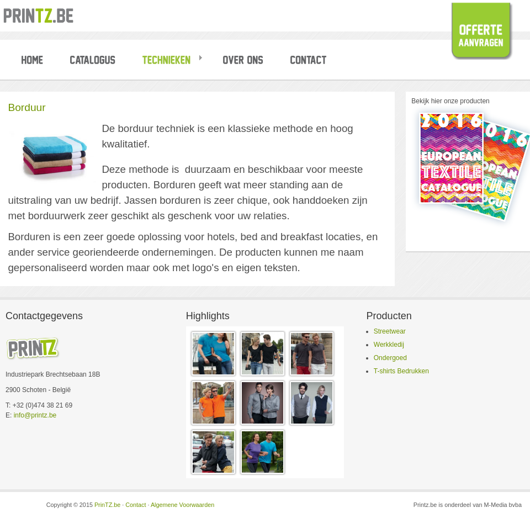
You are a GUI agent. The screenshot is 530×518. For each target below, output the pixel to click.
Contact (135, 504)
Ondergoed (390, 358)
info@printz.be (35, 415)
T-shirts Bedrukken (401, 371)
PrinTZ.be (107, 504)
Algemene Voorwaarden (182, 504)
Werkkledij (389, 344)
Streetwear (390, 331)
